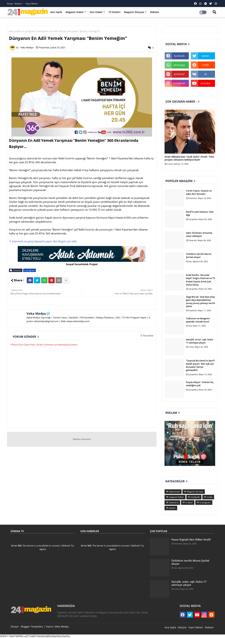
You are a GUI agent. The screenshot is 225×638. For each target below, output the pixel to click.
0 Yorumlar (147, 335)
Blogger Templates (32, 626)
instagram (179, 83)
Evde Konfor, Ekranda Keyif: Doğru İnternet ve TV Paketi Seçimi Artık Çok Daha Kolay (200, 279)
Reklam (154, 12)
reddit (205, 65)
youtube (205, 83)
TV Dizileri (114, 12)
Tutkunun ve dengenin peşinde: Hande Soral (198, 320)
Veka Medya (36, 313)
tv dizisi (189, 502)
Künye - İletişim (14, 3)
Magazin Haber (75, 12)
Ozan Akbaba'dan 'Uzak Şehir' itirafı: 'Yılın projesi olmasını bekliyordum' (189, 158)
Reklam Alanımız (82, 439)
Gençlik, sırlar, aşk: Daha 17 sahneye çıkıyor (199, 341)
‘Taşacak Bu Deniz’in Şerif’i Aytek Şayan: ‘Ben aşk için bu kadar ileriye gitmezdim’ (200, 365)
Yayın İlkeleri (31, 3)
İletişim (182, 627)
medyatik (195, 496)
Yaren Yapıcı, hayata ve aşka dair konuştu (199, 192)
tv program (29, 31)
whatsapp (179, 65)
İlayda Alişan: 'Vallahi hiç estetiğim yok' (199, 384)
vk (205, 74)
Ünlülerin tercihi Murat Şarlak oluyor (198, 255)
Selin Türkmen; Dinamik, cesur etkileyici (199, 234)
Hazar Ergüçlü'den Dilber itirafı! (191, 539)
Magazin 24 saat (195, 491)
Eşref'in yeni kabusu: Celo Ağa (200, 213)
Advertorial (174, 491)
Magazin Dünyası (134, 12)
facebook (179, 55)
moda (209, 496)
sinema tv (173, 502)
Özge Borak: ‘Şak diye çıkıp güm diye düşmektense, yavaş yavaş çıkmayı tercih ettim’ (200, 301)
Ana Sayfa (56, 12)
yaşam (172, 507)
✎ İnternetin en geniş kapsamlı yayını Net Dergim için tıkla (43, 241)
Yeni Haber (96, 12)
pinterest (179, 74)
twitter (205, 55)
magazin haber (176, 496)
